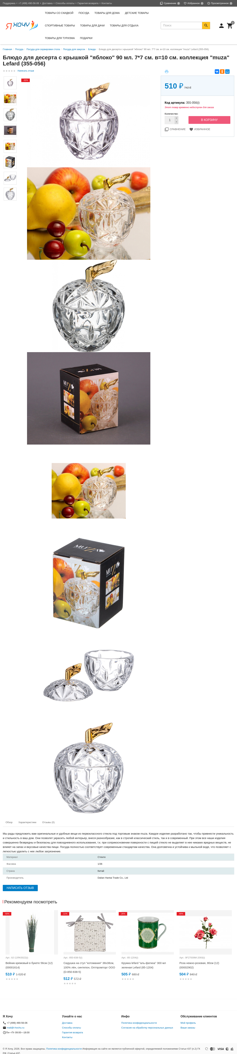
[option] (32, 949)
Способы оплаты (65, 3)
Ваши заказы (188, 1027)
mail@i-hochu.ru (15, 1027)
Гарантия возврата (88, 3)
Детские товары (137, 12)
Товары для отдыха (124, 25)
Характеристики (27, 822)
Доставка (47, 3)
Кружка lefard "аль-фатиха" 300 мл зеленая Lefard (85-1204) (143, 965)
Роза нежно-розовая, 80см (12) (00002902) (199, 965)
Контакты (106, 3)
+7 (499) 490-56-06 (28, 3)
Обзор (9, 822)
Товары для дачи (92, 25)
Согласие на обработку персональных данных (147, 1027)
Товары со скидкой (59, 12)
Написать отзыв (26, 71)
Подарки (86, 38)
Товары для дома (107, 12)
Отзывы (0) (48, 822)
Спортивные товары (60, 25)
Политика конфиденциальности (139, 1022)
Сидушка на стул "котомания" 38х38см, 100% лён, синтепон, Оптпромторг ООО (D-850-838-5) (89, 967)
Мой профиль (188, 1022)
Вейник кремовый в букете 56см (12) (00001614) (29, 965)
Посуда (84, 12)
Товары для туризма (60, 38)
